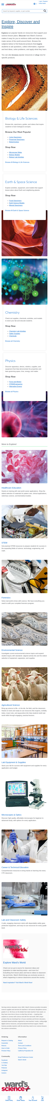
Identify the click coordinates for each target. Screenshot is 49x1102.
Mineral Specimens (15, 205)
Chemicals (13, 336)
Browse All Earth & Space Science (17, 210)
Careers (3, 1073)
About (20, 1040)
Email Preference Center (25, 1057)
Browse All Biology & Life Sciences (17, 162)
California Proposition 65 (25, 1050)
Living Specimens (15, 137)
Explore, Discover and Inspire (21, 24)
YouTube (4, 1065)
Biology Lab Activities (16, 157)
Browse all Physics (11, 391)
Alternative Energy (15, 386)
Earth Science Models (16, 203)
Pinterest (4, 1068)
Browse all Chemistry (12, 341)
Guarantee (4, 1043)
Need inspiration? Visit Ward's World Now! (17, 982)
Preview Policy (5, 1050)
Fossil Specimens (15, 201)
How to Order (5, 1048)
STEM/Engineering (15, 384)
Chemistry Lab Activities (17, 331)
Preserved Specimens (17, 139)
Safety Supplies (14, 333)
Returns (3, 1045)
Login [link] (40, 1)
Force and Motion (15, 382)
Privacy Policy (22, 1048)
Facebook (4, 1060)
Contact (20, 1043)
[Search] (23, 11)
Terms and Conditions (24, 1045)
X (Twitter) (4, 1062)
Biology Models (14, 155)
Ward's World (22, 1060)
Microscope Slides (15, 152)
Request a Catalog (7, 1040)
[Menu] (2, 5)
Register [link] (45, 1)
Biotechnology (14, 142)
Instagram (4, 1070)
